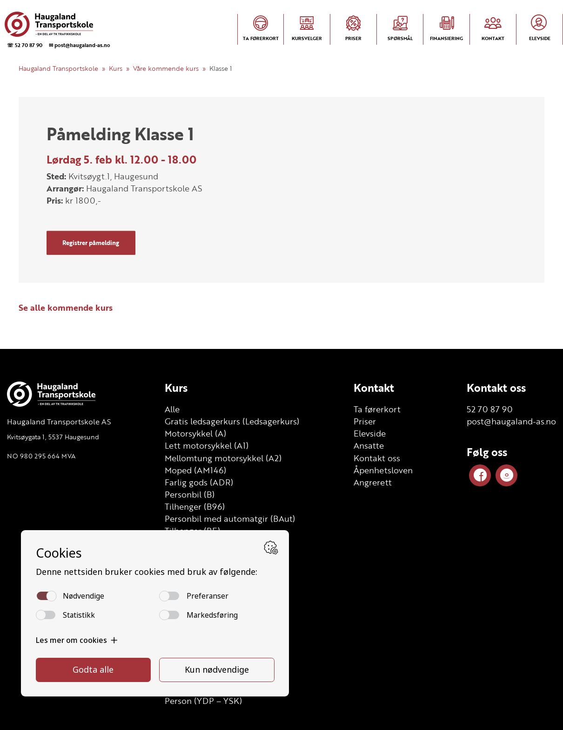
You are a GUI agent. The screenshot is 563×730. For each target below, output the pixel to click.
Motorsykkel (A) (195, 433)
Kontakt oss (377, 458)
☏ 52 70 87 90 (24, 45)
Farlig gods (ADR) (199, 482)
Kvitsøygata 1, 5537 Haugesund (53, 437)
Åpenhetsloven (383, 470)
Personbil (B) (189, 494)
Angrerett (373, 482)
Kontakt (374, 388)
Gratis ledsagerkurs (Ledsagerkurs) (232, 421)
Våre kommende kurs (166, 68)
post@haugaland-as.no (511, 421)
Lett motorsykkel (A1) (206, 445)
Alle (172, 409)
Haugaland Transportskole (58, 68)
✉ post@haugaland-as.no (79, 45)
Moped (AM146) (195, 470)
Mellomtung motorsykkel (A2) (223, 458)
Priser (365, 421)
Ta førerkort (377, 409)
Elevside (370, 433)
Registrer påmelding (90, 242)
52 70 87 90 (490, 409)
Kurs (115, 68)
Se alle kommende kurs (66, 307)
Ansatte (369, 445)
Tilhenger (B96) (195, 506)
